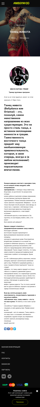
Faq (3, 353)
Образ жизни (20, 25)
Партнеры (6, 370)
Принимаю (20, 402)
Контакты (6, 358)
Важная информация (11, 347)
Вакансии (6, 364)
